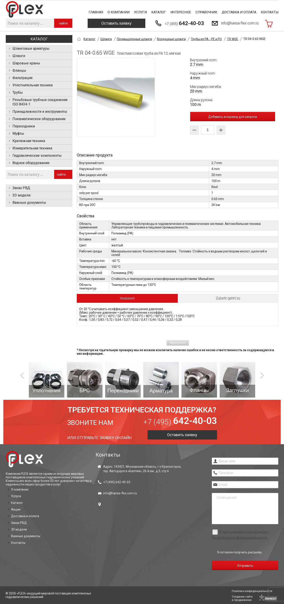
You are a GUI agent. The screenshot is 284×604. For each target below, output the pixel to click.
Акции (15, 509)
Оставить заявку (116, 23)
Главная (96, 12)
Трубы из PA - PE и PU (206, 39)
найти (63, 23)
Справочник (206, 12)
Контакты (269, 12)
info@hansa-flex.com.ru (239, 23)
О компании (119, 12)
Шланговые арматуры (30, 48)
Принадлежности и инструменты (39, 111)
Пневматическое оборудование (39, 119)
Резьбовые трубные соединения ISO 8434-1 (39, 102)
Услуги (140, 12)
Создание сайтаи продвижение (242, 598)
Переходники (23, 126)
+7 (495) (184, 23)
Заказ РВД (21, 188)
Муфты (18, 133)
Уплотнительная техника (32, 85)
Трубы (17, 92)
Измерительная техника (32, 148)
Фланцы (19, 70)
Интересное (180, 12)
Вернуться (177, 343)
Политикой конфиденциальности (239, 538)
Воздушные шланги (171, 39)
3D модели (21, 195)
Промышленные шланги (134, 39)
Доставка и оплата (239, 12)
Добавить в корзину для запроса (232, 117)
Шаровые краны (26, 63)
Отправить (245, 565)
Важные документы (29, 202)
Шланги (18, 56)
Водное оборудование (30, 163)
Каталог (158, 12)
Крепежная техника (28, 141)
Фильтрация (22, 78)
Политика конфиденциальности (252, 591)
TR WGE (232, 39)
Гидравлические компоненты (37, 155)
